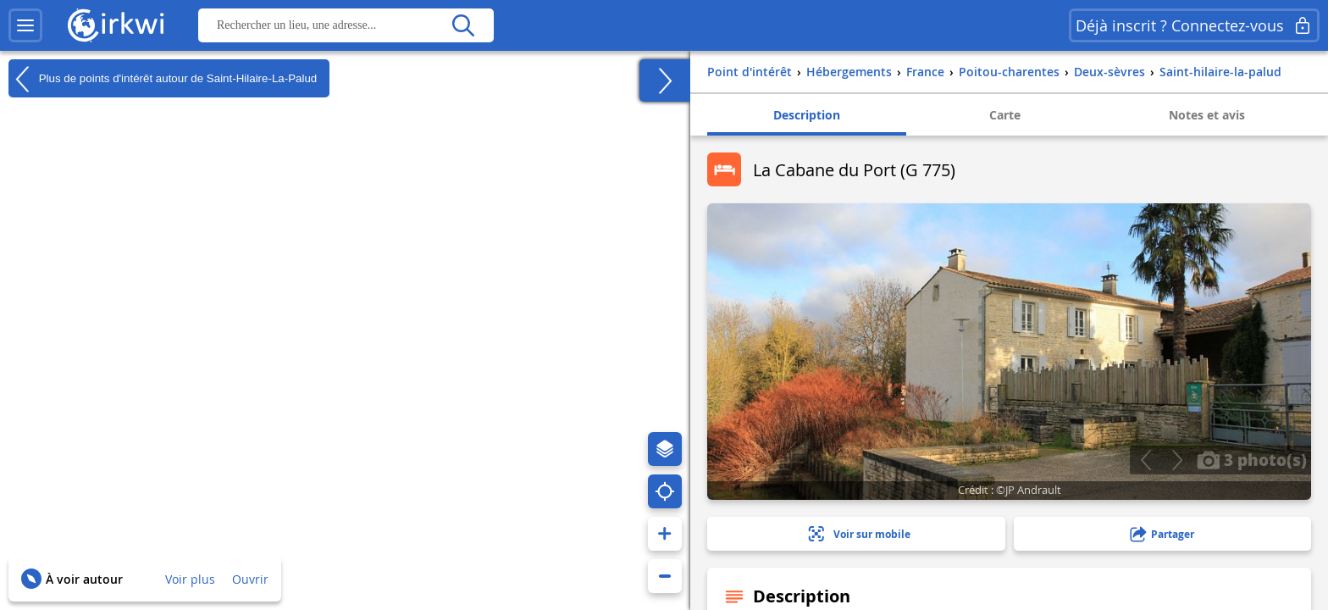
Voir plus (190, 579)
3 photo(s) (1252, 459)
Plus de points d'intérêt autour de (162, 78)
